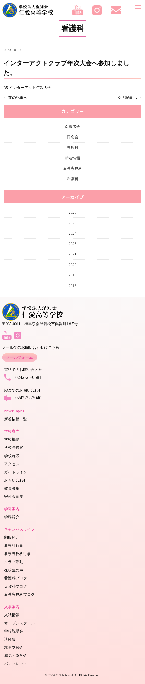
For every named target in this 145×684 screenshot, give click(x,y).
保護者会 (72, 127)
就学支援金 (13, 648)
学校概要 (11, 439)
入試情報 (11, 615)
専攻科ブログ (15, 586)
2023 (72, 244)
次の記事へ (127, 98)
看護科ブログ (15, 578)
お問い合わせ (15, 480)
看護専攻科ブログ (19, 594)
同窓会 (72, 137)
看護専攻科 (72, 168)
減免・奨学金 (15, 656)
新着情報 (72, 158)
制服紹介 (11, 537)
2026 (72, 212)
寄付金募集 (13, 497)
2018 (72, 275)
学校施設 (11, 456)
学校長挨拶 (13, 448)
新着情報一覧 (15, 419)
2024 (72, 233)
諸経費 (10, 639)
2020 (72, 265)
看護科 (72, 179)
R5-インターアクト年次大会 (28, 88)
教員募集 (11, 488)
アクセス (11, 464)
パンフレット (15, 664)
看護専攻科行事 (17, 554)
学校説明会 (13, 631)
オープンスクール (19, 623)
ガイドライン (15, 472)
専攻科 (72, 148)
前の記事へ (17, 98)
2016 (72, 285)
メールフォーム (19, 357)
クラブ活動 (13, 562)
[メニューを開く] (138, 6)
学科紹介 (11, 517)
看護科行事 (13, 546)
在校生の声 (13, 570)
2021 (72, 254)
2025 (72, 223)
